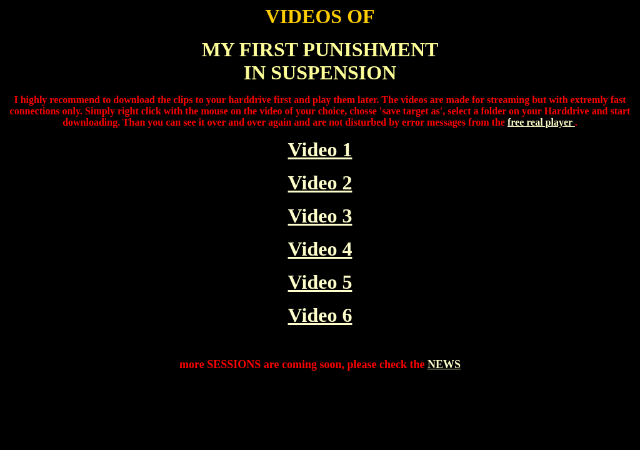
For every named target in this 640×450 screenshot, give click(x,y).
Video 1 (320, 149)
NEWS (444, 364)
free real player (541, 122)
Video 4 (320, 249)
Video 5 (320, 282)
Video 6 (320, 315)
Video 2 (320, 182)
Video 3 (320, 215)
